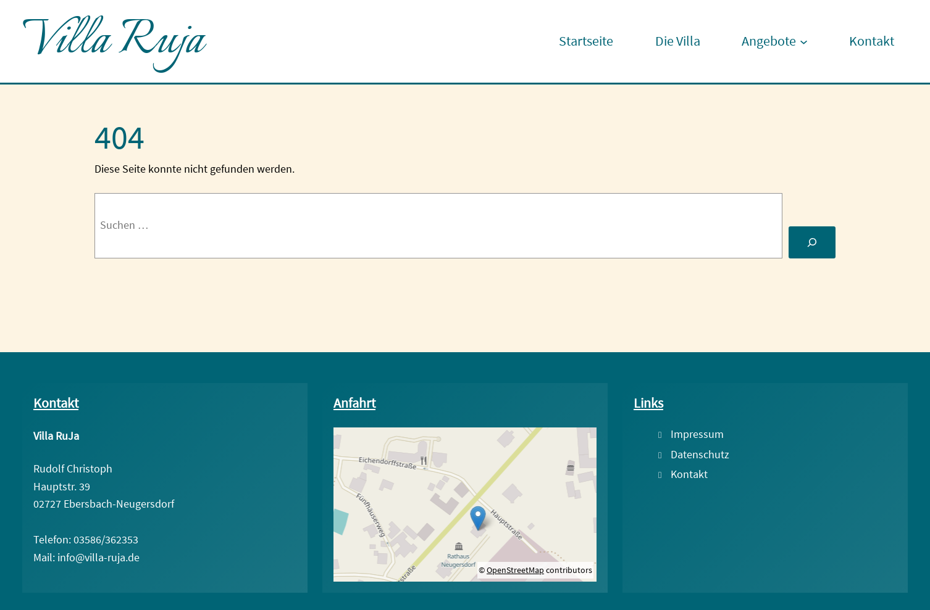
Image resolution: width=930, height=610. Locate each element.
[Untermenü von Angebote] (804, 42)
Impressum (697, 433)
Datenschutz (700, 454)
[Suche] (812, 242)
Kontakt (689, 473)
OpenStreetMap (515, 569)
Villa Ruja (112, 41)
